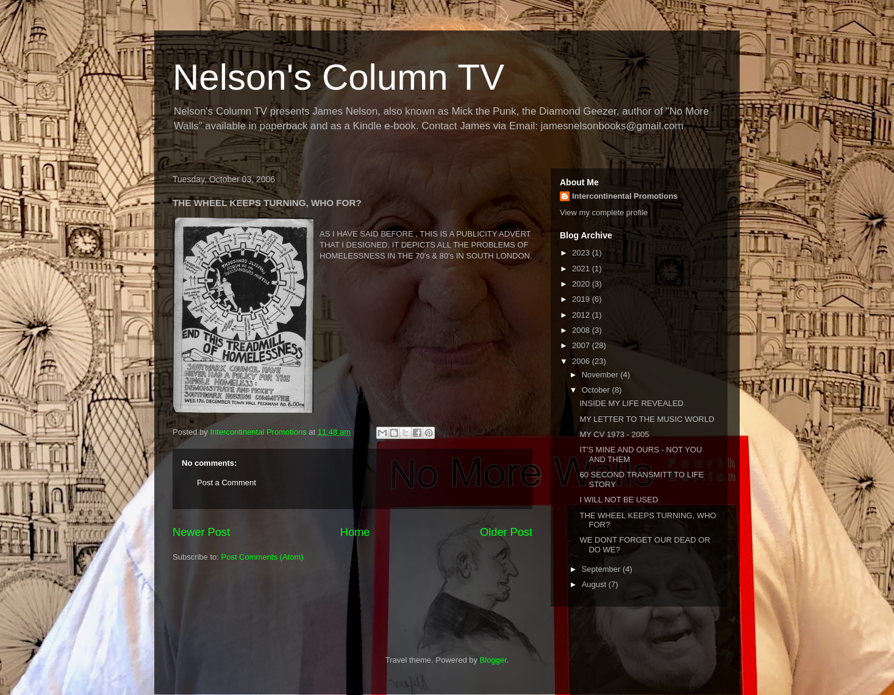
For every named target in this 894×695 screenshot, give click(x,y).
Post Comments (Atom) (262, 556)
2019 (582, 299)
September (602, 569)
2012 (582, 314)
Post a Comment (226, 482)
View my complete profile (604, 212)
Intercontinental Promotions (625, 196)
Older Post (506, 532)
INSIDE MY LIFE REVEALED (631, 403)
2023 (582, 252)
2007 (582, 345)
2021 (582, 268)
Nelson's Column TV (338, 77)
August (595, 584)
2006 (582, 361)
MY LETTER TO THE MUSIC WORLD (646, 419)
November (601, 374)
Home (355, 532)
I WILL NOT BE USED (618, 499)
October (597, 389)
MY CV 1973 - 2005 (614, 434)
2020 (582, 283)
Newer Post (201, 532)
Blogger (493, 660)
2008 (582, 330)
